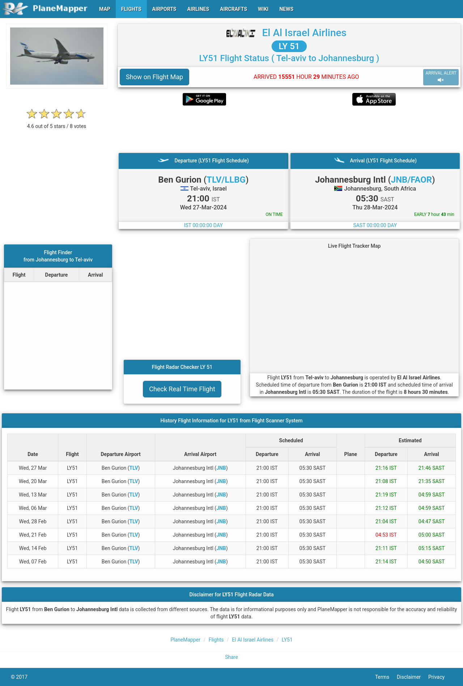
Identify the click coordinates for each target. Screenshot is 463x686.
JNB (221, 468)
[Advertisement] (289, 129)
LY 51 (289, 46)
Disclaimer (412, 677)
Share (231, 657)
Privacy (440, 677)
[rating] (57, 122)
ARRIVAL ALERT (440, 77)
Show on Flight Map (154, 77)
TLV (133, 468)
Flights (216, 640)
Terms (386, 677)
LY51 (287, 640)
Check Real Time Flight (182, 389)
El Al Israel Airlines (304, 33)
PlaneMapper (185, 640)
